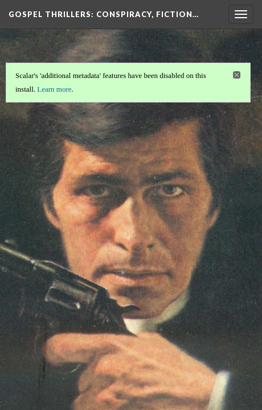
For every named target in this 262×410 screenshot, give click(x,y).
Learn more (54, 89)
